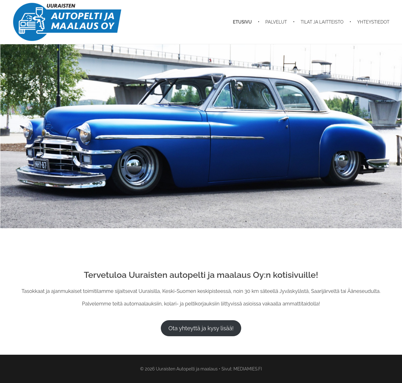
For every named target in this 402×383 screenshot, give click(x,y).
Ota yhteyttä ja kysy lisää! (201, 328)
